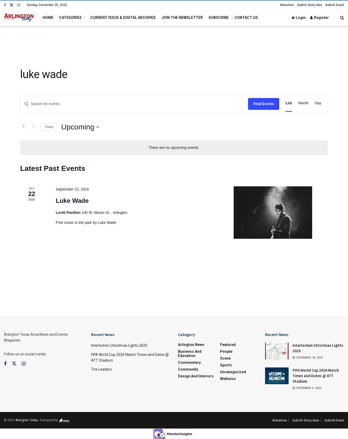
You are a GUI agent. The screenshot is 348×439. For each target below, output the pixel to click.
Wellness (228, 379)
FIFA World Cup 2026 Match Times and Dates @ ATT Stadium (316, 376)
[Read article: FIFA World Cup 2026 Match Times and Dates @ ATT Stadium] (277, 375)
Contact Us (246, 17)
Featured (228, 345)
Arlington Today (26, 420)
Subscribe (219, 17)
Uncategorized (233, 372)
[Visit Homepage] (18, 17)
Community (188, 369)
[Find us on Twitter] (11, 5)
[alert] (174, 147)
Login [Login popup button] (299, 17)
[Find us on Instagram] (18, 5)
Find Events (263, 104)
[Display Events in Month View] (303, 103)
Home (48, 17)
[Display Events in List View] (288, 103)
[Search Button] (342, 17)
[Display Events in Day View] (318, 103)
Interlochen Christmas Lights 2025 (119, 345)
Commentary (189, 362)
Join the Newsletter (182, 17)
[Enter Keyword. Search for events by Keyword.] (51, 104)
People (226, 351)
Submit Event (334, 5)
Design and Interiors (196, 376)
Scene (225, 358)
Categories (70, 17)
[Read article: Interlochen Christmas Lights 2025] (277, 351)
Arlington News (191, 345)
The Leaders (101, 369)
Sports (226, 365)
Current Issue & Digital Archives (123, 17)
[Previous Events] (23, 126)
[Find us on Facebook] (5, 5)
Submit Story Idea (309, 5)
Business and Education (189, 353)
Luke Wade (72, 200)
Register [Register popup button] (319, 17)
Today (49, 127)
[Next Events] (33, 126)
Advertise (287, 5)
